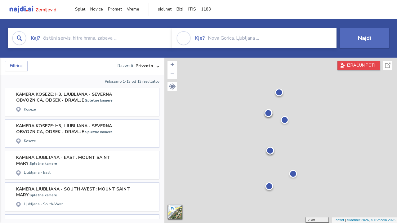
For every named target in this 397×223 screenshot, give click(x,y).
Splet (80, 9)
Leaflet (339, 220)
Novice (96, 9)
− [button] (172, 74)
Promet (115, 9)
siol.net (165, 9)
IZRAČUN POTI (361, 65)
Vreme (133, 9)
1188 (206, 9)
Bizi (179, 9)
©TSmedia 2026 (383, 220)
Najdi (364, 38)
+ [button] (172, 65)
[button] (172, 86)
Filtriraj (16, 66)
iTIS (192, 9)
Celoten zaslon (387, 65)
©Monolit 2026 (358, 220)
